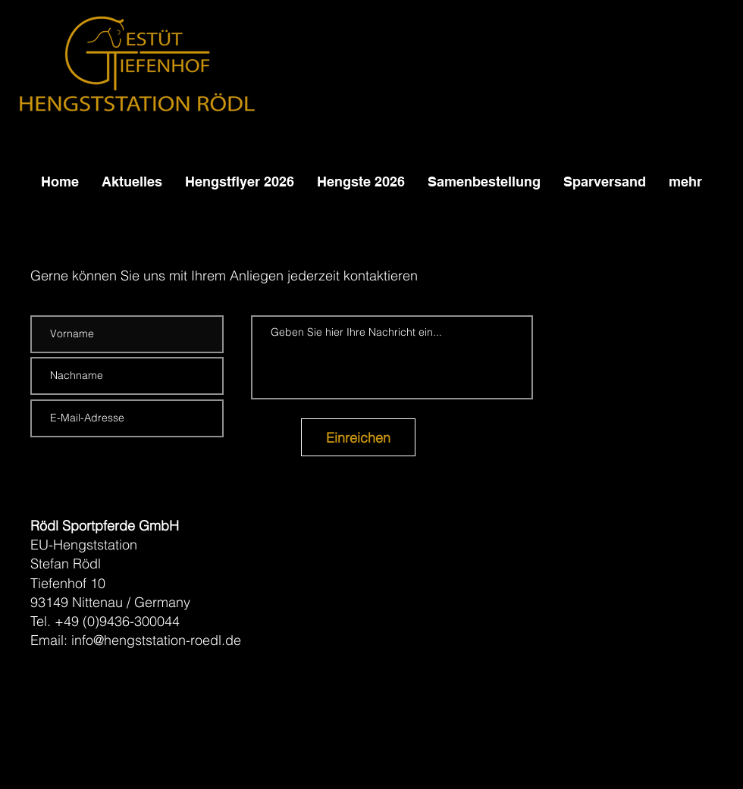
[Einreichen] (358, 437)
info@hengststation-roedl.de (156, 640)
